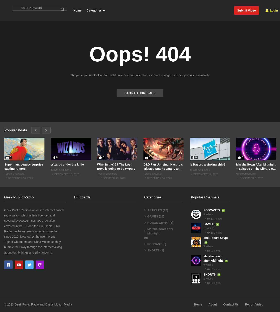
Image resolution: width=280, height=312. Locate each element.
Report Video (254, 304)
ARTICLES (154, 210)
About (212, 304)
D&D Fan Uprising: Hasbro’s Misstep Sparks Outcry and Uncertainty (163, 167)
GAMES (152, 216)
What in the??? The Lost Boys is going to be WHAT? (116, 167)
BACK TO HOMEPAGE (139, 93)
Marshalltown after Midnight (160, 231)
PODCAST (154, 244)
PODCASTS (212, 210)
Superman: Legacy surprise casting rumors (23, 167)
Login (272, 10)
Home (77, 10)
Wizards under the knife (67, 164)
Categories (95, 10)
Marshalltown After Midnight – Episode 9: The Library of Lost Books (256, 167)
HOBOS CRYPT (158, 223)
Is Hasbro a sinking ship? (207, 164)
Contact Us (231, 304)
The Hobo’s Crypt (215, 238)
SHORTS (153, 250)
